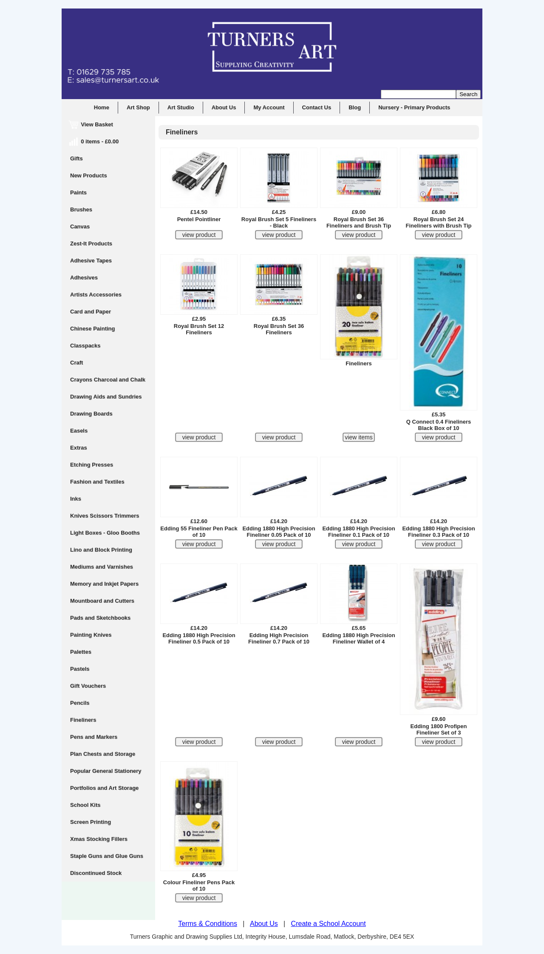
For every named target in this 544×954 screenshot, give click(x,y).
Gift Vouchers (88, 686)
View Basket (91, 124)
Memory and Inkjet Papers (104, 584)
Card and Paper (90, 311)
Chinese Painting (92, 328)
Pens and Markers (93, 737)
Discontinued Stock (96, 873)
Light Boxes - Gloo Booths (105, 533)
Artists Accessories (96, 294)
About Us (224, 107)
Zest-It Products (91, 243)
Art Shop (138, 107)
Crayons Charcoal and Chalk (107, 379)
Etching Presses (91, 464)
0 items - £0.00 (94, 141)
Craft (76, 362)
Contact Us (317, 107)
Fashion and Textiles (97, 481)
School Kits (85, 805)
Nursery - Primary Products (414, 107)
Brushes (81, 209)
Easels (79, 430)
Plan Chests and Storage (102, 754)
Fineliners (83, 720)
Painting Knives (91, 635)
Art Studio (180, 107)
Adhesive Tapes (91, 260)
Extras (78, 447)
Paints (78, 192)
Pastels (80, 669)
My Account (268, 107)
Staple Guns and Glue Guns (106, 856)
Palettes (80, 652)
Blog (354, 107)
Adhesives (84, 277)
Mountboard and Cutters (102, 601)
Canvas (80, 226)
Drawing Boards (91, 413)
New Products (88, 175)
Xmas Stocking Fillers (99, 839)
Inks (75, 499)
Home (101, 107)
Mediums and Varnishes (101, 567)
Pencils (80, 703)
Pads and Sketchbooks (100, 618)
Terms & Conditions (207, 923)
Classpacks (85, 345)
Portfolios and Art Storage (104, 788)
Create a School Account (328, 923)
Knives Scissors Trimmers (104, 516)
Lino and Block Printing (101, 550)
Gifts (76, 158)
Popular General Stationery (106, 771)
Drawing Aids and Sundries (106, 396)
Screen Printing (90, 822)
